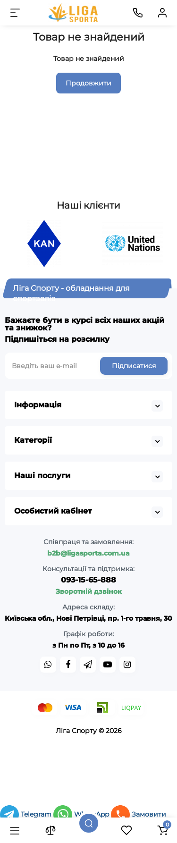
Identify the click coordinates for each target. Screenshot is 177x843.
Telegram (26, 814)
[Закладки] (126, 830)
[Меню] (15, 13)
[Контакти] (138, 13)
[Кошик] (162, 830)
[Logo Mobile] (73, 12)
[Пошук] (88, 823)
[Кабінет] (162, 13)
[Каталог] (15, 830)
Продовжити (88, 83)
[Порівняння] (50, 830)
